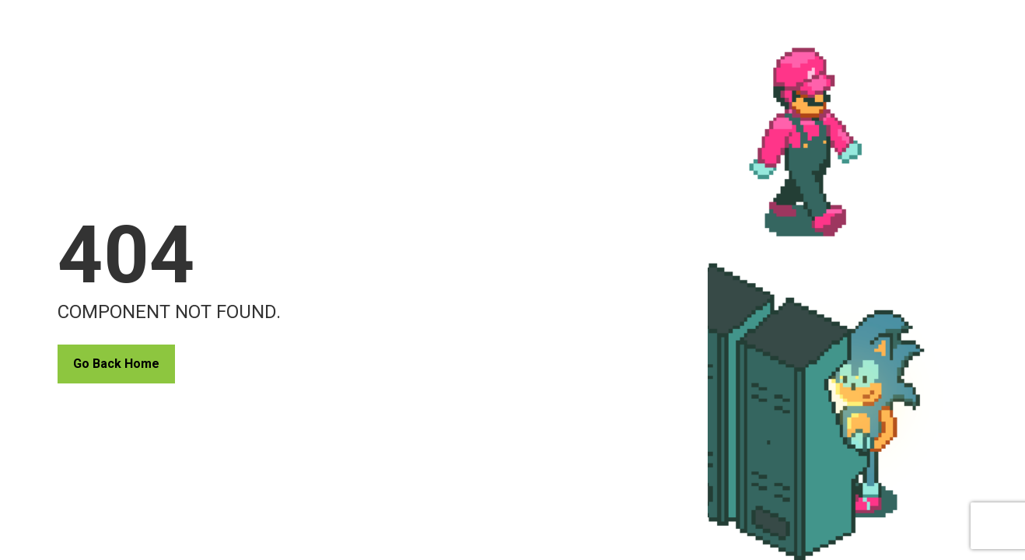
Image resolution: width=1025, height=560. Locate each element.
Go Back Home (116, 363)
